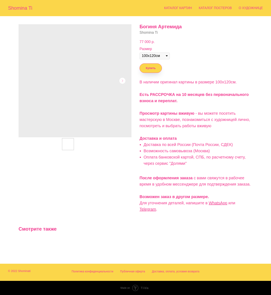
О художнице (251, 8)
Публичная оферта (132, 271)
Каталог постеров (215, 8)
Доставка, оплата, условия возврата (175, 271)
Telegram (148, 209)
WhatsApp (218, 203)
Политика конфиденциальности (92, 271)
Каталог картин (178, 8)
